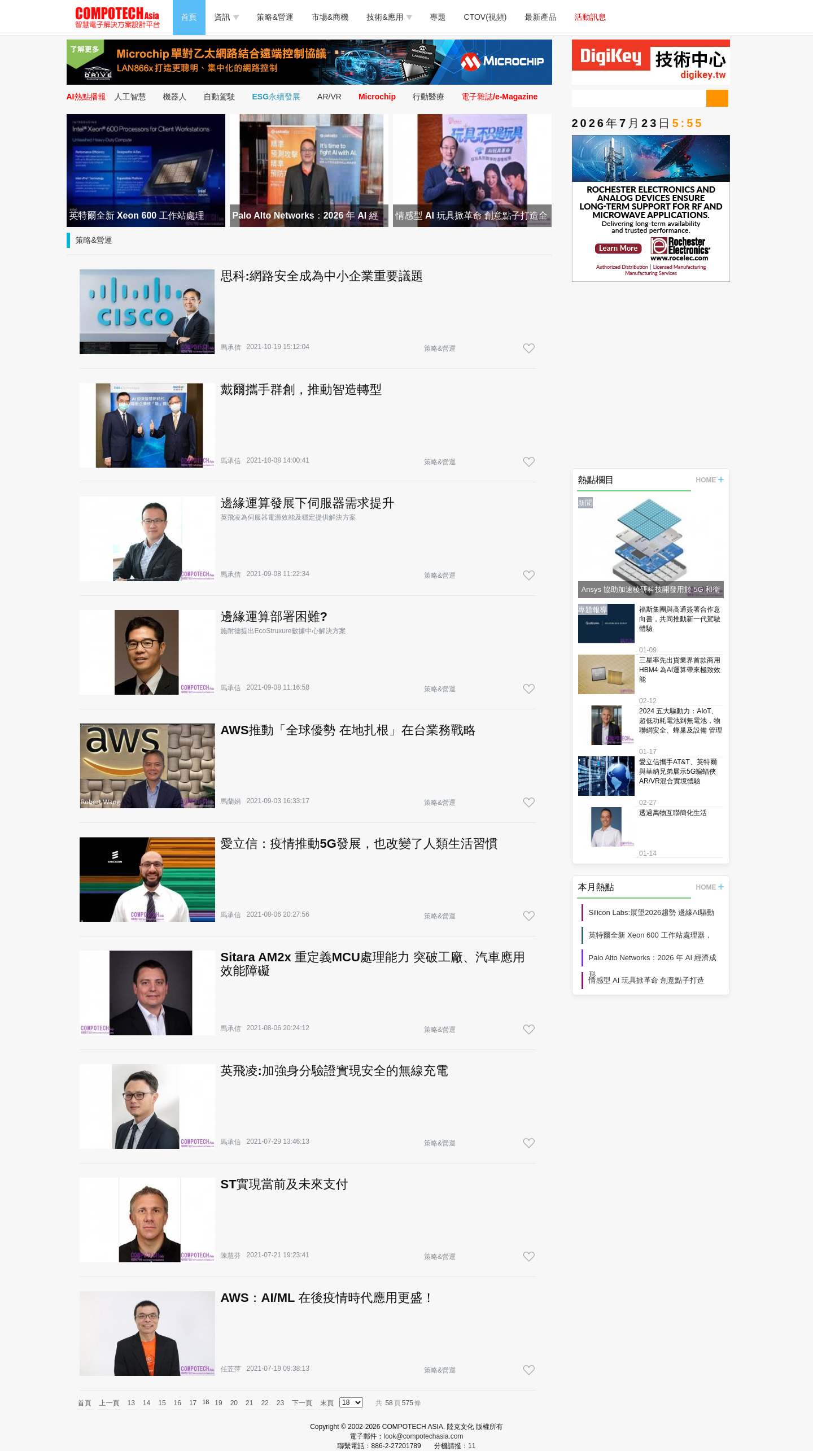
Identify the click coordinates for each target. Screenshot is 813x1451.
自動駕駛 (219, 96)
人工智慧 (130, 96)
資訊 (227, 16)
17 (192, 1403)
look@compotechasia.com (424, 1436)
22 (264, 1403)
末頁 (327, 1403)
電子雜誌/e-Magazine (499, 96)
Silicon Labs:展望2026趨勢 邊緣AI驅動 (652, 912)
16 (177, 1403)
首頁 (189, 16)
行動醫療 (428, 96)
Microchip (377, 96)
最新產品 (541, 16)
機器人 (175, 96)
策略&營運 (275, 16)
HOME (710, 480)
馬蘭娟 (231, 801)
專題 (438, 16)
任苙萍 (231, 1369)
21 (249, 1403)
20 (234, 1403)
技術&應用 (389, 16)
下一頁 (302, 1403)
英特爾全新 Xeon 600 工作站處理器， (651, 935)
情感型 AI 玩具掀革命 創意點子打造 (647, 980)
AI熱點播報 (86, 96)
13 (131, 1403)
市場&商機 (330, 16)
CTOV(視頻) (485, 16)
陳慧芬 (231, 1256)
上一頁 (109, 1403)
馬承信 (231, 347)
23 (280, 1403)
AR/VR (329, 96)
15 (161, 1403)
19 (218, 1403)
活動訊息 (590, 16)
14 (146, 1403)
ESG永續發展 (276, 96)
